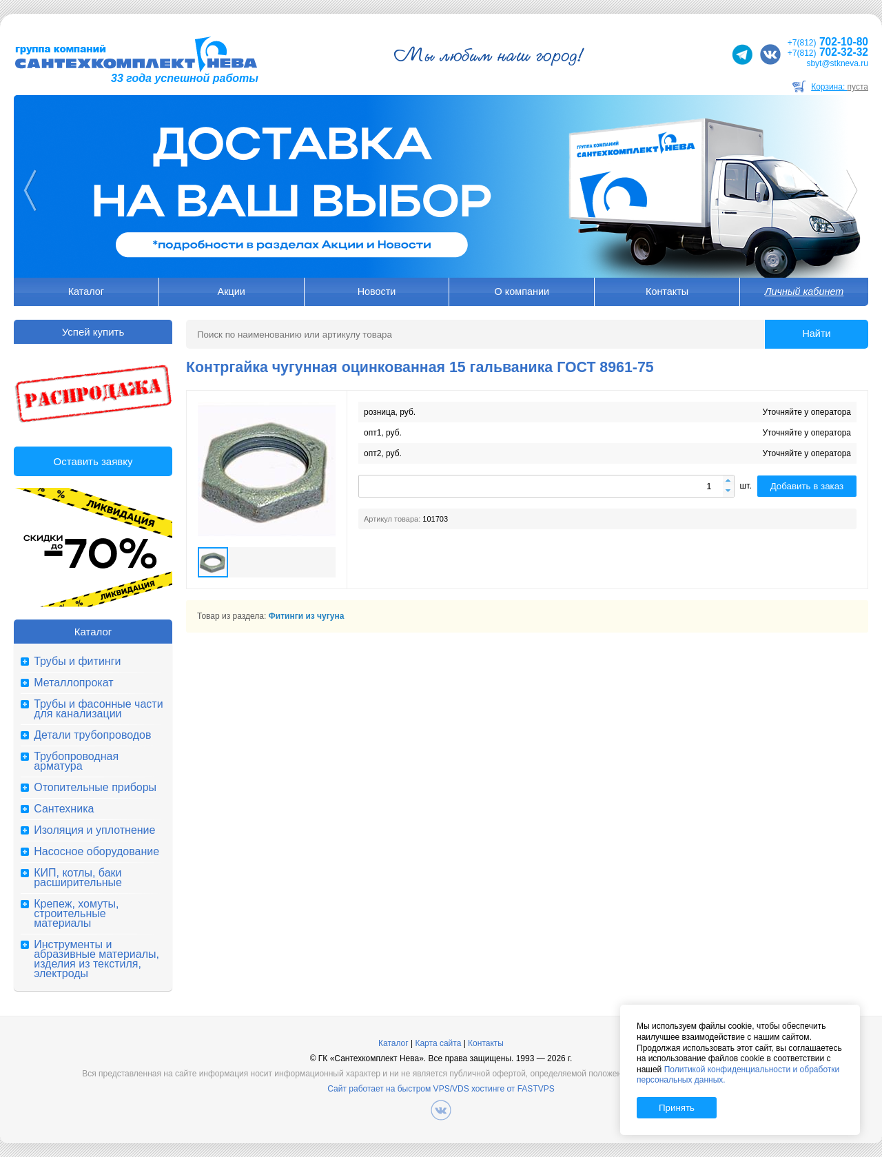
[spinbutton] (546, 486)
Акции (231, 291)
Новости (377, 291)
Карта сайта (438, 1043)
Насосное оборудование (96, 852)
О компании (522, 291)
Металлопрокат (73, 683)
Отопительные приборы (95, 787)
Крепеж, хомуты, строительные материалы (76, 913)
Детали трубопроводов (92, 735)
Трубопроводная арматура (76, 761)
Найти (816, 333)
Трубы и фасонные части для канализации (98, 709)
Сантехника (64, 809)
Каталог (86, 291)
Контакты (667, 291)
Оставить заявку (93, 461)
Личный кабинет (804, 291)
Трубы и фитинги (77, 661)
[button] (728, 481)
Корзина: (839, 87)
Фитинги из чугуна (307, 616)
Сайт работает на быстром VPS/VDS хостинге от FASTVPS (440, 1089)
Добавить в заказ (806, 486)
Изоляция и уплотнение (94, 830)
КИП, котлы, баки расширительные (78, 878)
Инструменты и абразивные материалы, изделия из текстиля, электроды (96, 959)
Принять (677, 1108)
